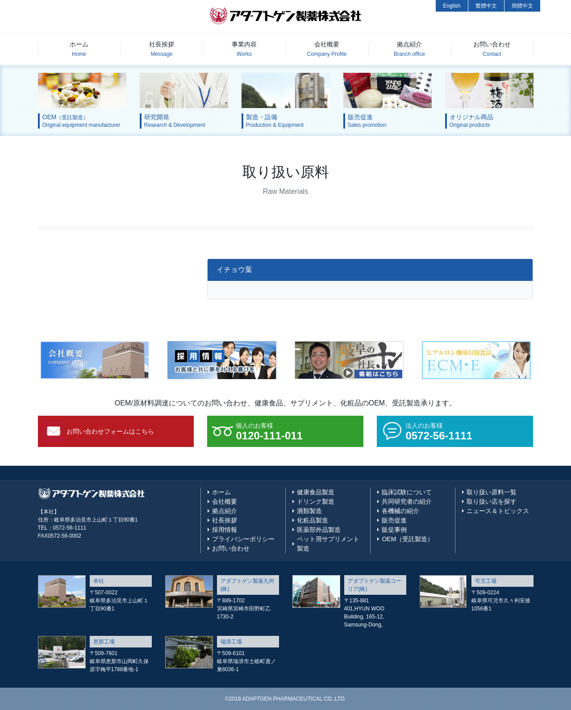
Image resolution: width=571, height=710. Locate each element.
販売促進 (394, 520)
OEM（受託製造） (407, 539)
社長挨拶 (161, 49)
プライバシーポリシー (243, 539)
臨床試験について (407, 492)
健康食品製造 (315, 492)
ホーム (79, 49)
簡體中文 (522, 6)
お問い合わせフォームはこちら (110, 431)
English (451, 6)
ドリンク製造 (315, 501)
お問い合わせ (492, 49)
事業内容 (244, 49)
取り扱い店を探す (492, 501)
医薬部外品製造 (319, 529)
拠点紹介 (409, 49)
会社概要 (327, 49)
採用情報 (224, 529)
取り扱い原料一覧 (492, 492)
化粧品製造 (312, 520)
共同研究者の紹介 (407, 501)
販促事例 (394, 529)
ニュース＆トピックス (498, 510)
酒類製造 (309, 510)
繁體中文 (486, 6)
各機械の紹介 (400, 510)
